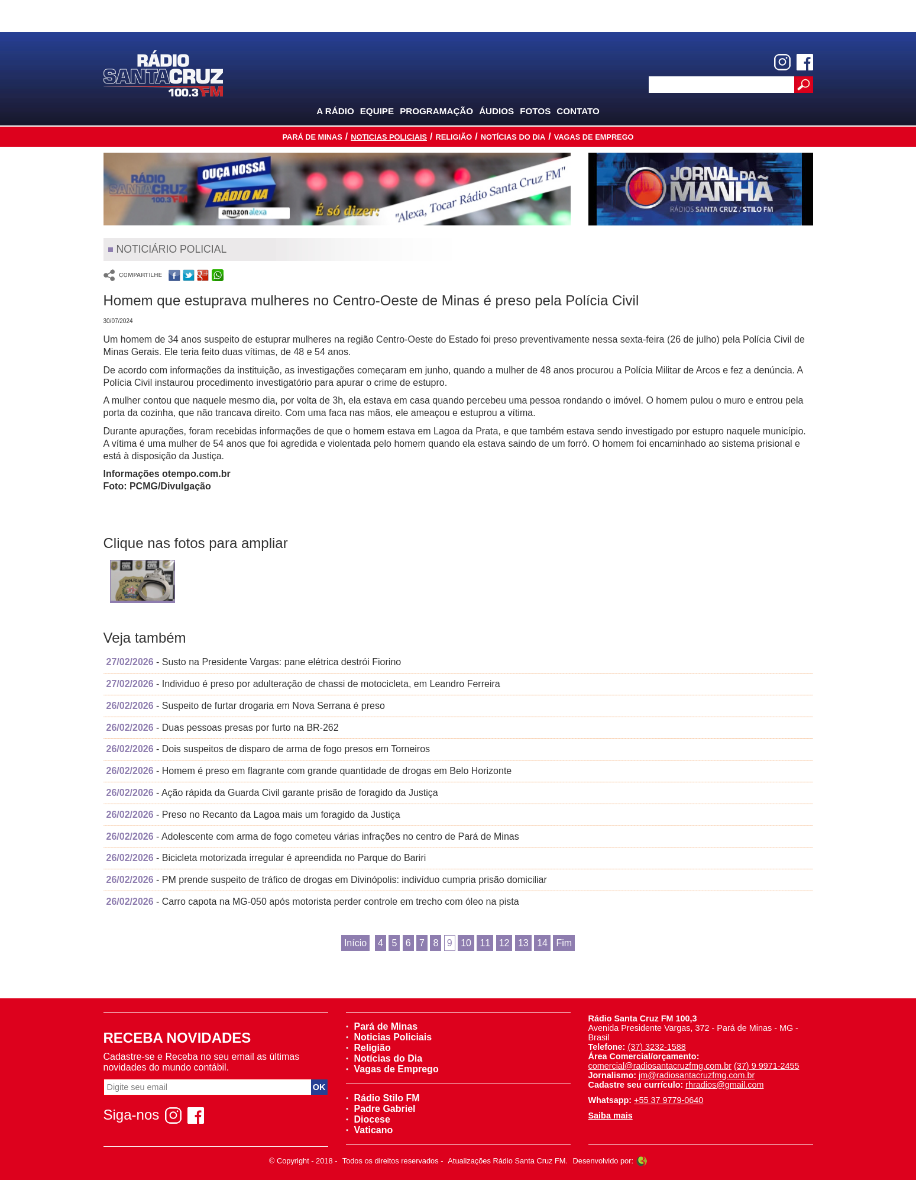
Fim (564, 943)
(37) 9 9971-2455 (766, 1066)
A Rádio (335, 111)
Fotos (535, 111)
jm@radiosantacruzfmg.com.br (697, 1075)
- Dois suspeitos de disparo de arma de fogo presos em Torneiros (268, 749)
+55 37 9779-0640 (668, 1100)
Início (355, 943)
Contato (578, 111)
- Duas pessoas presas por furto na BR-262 (222, 728)
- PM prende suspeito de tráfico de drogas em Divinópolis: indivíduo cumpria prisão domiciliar (326, 880)
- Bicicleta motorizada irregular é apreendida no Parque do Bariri (266, 858)
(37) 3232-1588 (656, 1047)
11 (485, 943)
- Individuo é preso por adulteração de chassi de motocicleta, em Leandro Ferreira (303, 684)
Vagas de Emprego (594, 137)
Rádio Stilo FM (383, 1098)
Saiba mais (610, 1115)
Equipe (377, 111)
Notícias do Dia (513, 137)
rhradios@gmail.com (724, 1084)
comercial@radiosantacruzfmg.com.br (660, 1066)
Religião (453, 137)
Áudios (496, 111)
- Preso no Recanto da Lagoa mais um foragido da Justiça (253, 815)
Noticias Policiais (389, 137)
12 (504, 943)
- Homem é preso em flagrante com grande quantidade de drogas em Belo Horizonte (309, 771)
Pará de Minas (312, 137)
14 (542, 943)
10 (466, 943)
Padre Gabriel (381, 1109)
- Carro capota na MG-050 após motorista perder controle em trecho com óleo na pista (312, 902)
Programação (436, 111)
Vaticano (369, 1130)
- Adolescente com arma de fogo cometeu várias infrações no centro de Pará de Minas (312, 836)
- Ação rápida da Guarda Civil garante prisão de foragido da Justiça (272, 793)
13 (523, 943)
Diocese (368, 1119)
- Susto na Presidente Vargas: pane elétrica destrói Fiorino (254, 662)
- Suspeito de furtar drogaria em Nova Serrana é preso (245, 706)
